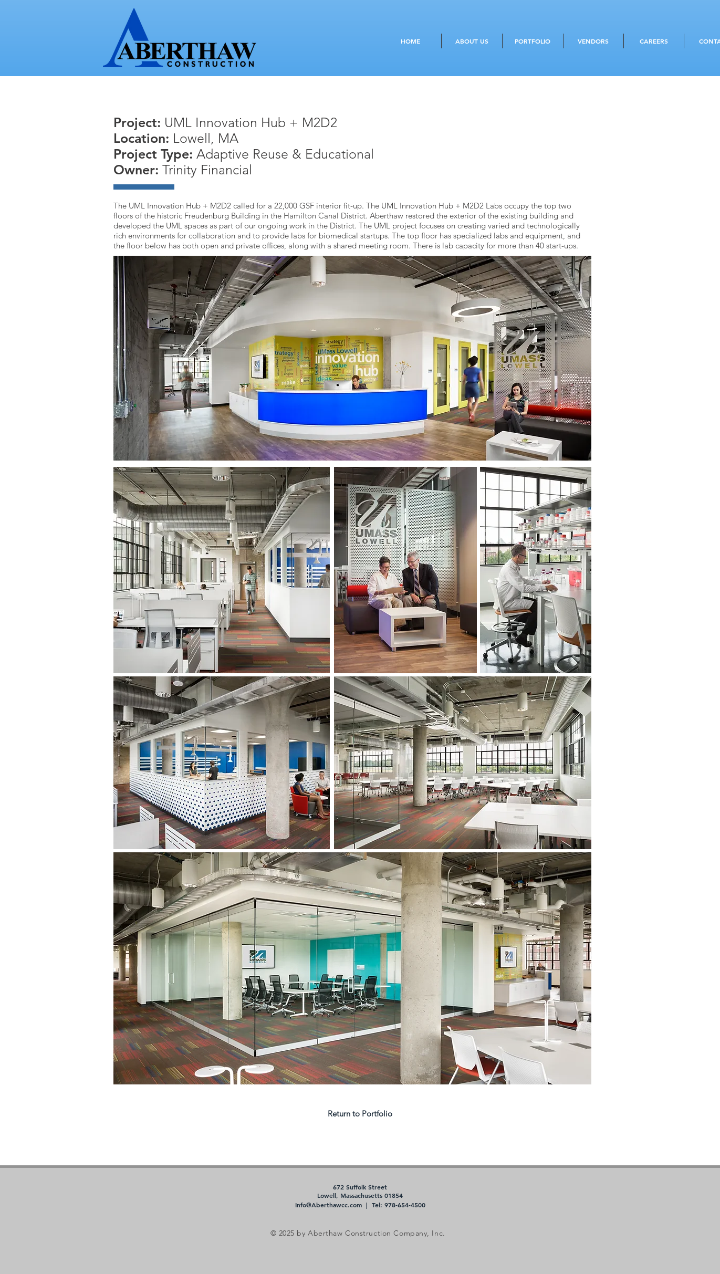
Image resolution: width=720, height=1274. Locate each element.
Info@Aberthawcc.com (328, 1204)
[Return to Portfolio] (360, 1113)
